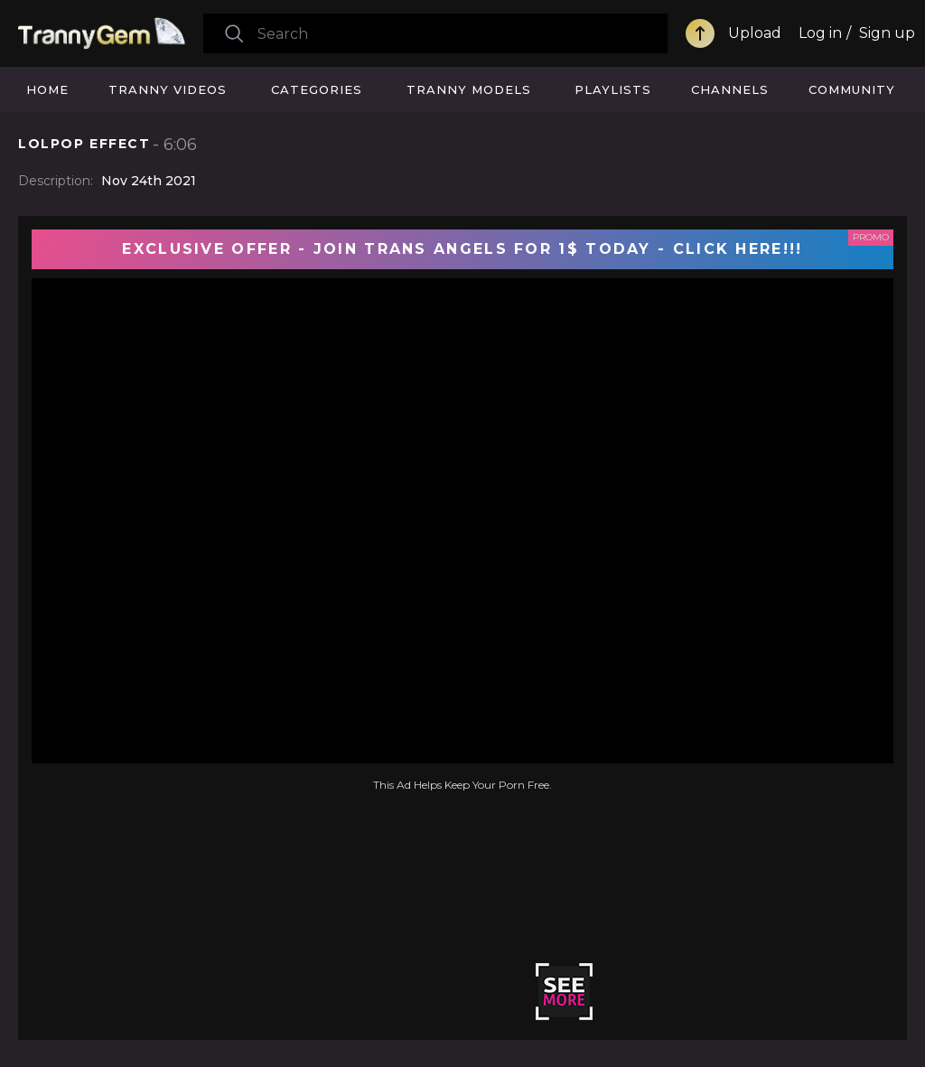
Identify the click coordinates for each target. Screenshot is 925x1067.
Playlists (613, 89)
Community (851, 89)
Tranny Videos (167, 89)
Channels (730, 89)
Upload (754, 33)
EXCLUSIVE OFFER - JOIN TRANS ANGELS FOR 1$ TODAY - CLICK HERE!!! (462, 248)
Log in (820, 33)
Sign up (887, 33)
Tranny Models (468, 89)
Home (47, 89)
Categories (316, 89)
